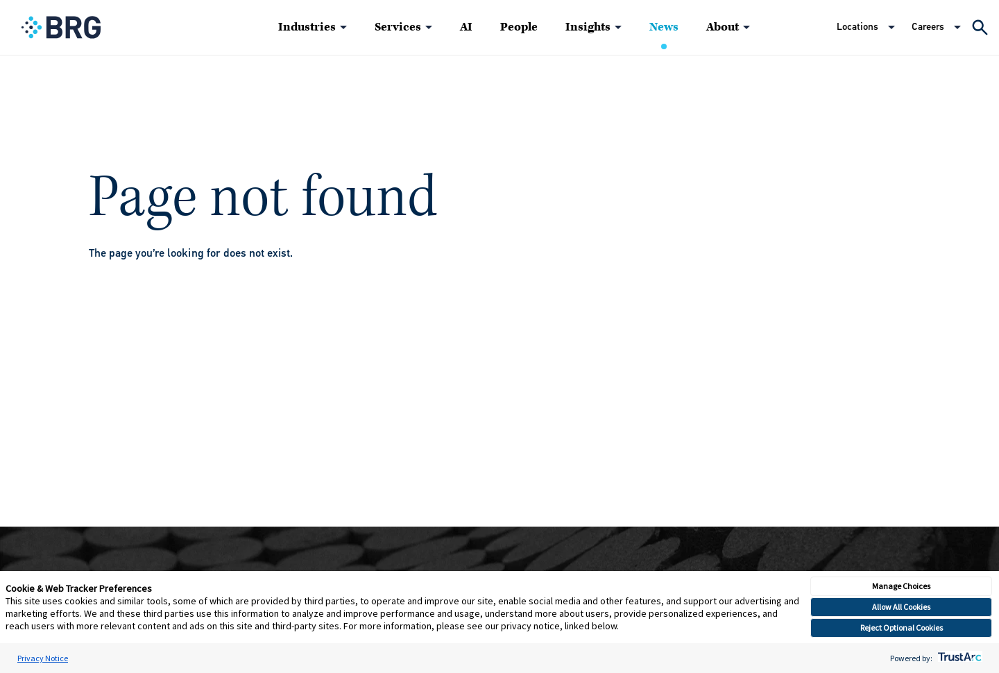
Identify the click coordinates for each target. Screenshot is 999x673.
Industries (307, 27)
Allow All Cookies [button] (901, 607)
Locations (857, 26)
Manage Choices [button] (901, 586)
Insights (587, 27)
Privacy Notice (42, 658)
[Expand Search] (980, 27)
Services (398, 27)
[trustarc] (958, 658)
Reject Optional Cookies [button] (901, 627)
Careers (928, 26)
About (722, 27)
